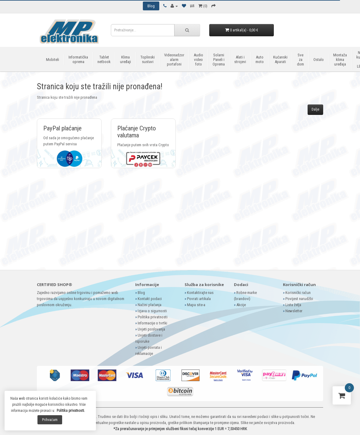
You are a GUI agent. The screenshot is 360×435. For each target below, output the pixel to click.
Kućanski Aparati (280, 59)
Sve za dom (300, 59)
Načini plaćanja (149, 304)
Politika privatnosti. (71, 410)
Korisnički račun (298, 292)
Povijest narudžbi (299, 298)
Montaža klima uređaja (340, 59)
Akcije (241, 304)
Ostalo (318, 59)
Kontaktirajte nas (200, 292)
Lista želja (293, 304)
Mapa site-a (196, 304)
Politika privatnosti (153, 317)
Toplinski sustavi (147, 59)
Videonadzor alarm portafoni (174, 59)
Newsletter (293, 311)
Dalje (315, 109)
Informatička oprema (78, 59)
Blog (141, 292)
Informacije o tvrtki (152, 323)
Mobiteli (52, 59)
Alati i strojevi (240, 59)
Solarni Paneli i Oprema (219, 59)
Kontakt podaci (150, 298)
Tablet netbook (104, 59)
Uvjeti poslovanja (151, 329)
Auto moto (260, 59)
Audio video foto (198, 59)
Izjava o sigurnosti (152, 311)
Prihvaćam (50, 420)
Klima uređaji (125, 59)
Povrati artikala (199, 298)
